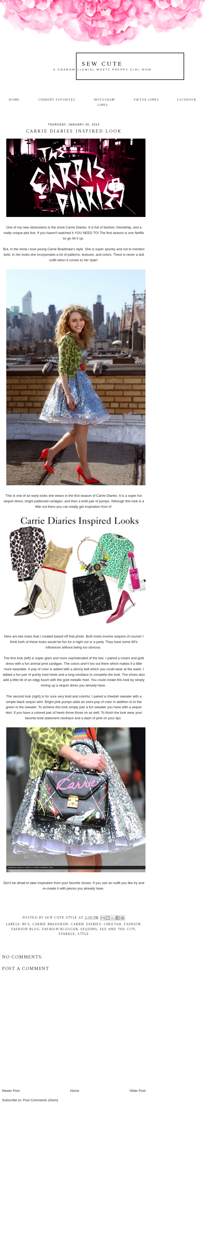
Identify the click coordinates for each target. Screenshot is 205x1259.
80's (26, 924)
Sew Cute (102, 64)
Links (102, 105)
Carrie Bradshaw (50, 924)
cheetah (112, 924)
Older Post (137, 1091)
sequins (88, 929)
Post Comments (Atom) (40, 1100)
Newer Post (11, 1091)
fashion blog (25, 929)
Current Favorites (56, 99)
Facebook (187, 99)
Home (14, 99)
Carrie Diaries (86, 924)
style (83, 934)
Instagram (104, 99)
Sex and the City (118, 929)
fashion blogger (60, 929)
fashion (132, 924)
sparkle (66, 934)
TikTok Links (146, 99)
